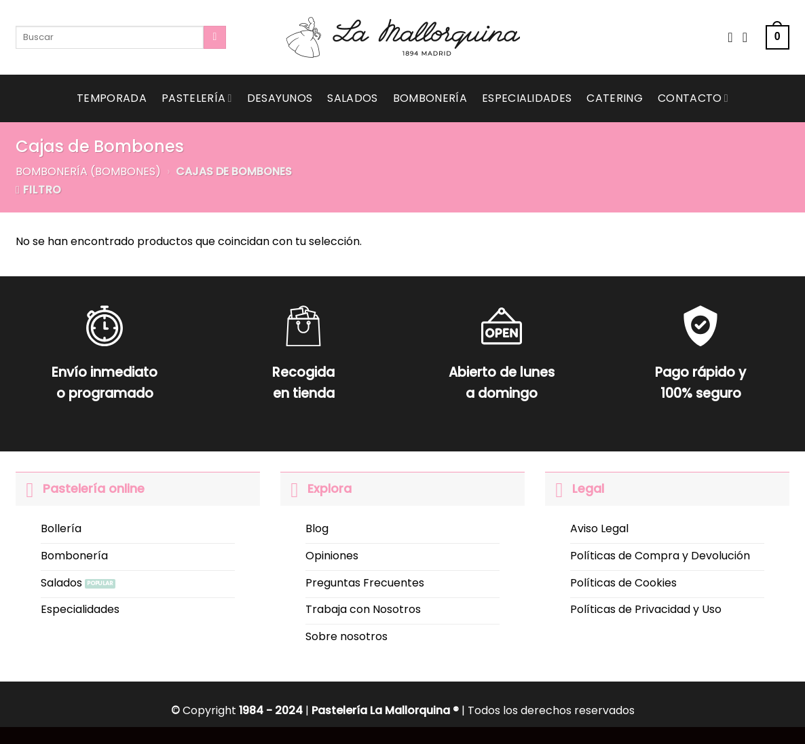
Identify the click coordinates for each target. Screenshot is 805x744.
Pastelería (197, 98)
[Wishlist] (730, 37)
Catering (614, 98)
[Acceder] (749, 37)
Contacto (693, 98)
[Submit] (215, 37)
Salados (352, 98)
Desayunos (280, 98)
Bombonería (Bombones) (88, 171)
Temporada (112, 98)
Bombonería (430, 98)
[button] (777, 38)
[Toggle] (29, 488)
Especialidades (527, 98)
